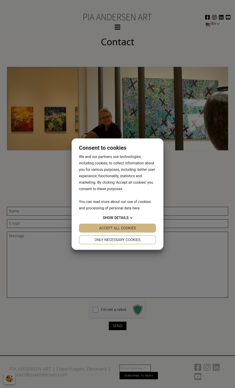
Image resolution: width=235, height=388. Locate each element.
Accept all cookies (117, 228)
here (136, 208)
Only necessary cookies (118, 240)
